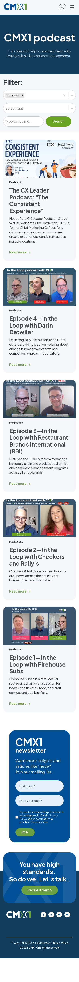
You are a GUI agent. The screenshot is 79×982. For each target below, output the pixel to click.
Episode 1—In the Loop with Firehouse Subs (37, 664)
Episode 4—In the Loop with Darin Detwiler (33, 325)
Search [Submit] (58, 121)
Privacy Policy (19, 942)
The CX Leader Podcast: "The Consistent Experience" (29, 200)
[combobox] (25, 95)
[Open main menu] (72, 7)
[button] (22, 95)
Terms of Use (60, 942)
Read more (17, 252)
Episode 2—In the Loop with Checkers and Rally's (37, 556)
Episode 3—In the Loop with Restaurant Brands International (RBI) (38, 441)
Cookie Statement (40, 942)
